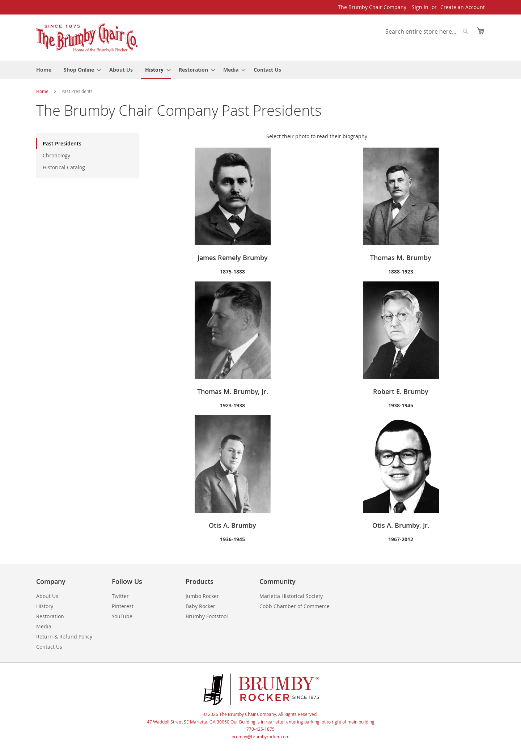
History (44, 606)
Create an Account (462, 7)
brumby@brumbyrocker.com (260, 736)
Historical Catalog (64, 167)
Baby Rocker (200, 606)
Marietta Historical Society (291, 596)
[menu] (260, 70)
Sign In (420, 7)
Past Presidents (62, 143)
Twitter (120, 596)
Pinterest (123, 606)
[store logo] (86, 37)
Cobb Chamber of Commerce (294, 606)
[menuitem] (44, 69)
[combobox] (427, 31)
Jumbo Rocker (202, 596)
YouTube (122, 616)
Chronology (56, 155)
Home (43, 91)
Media (43, 626)
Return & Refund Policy (64, 636)
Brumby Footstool (207, 616)
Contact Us (49, 646)
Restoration (50, 616)
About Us (47, 596)
